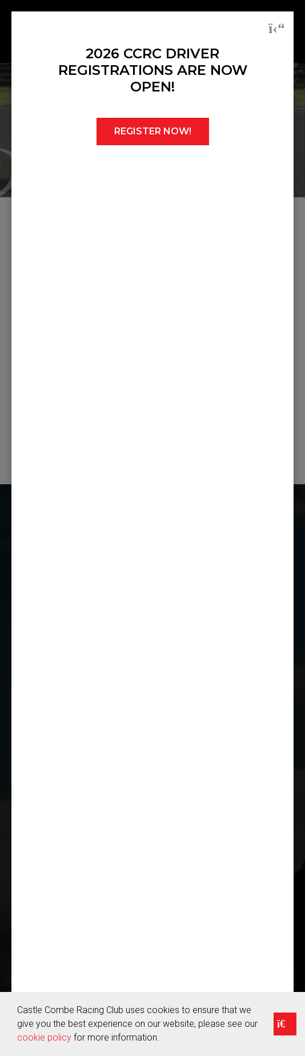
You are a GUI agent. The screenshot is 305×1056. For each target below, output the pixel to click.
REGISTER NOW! (152, 131)
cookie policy (44, 1037)
